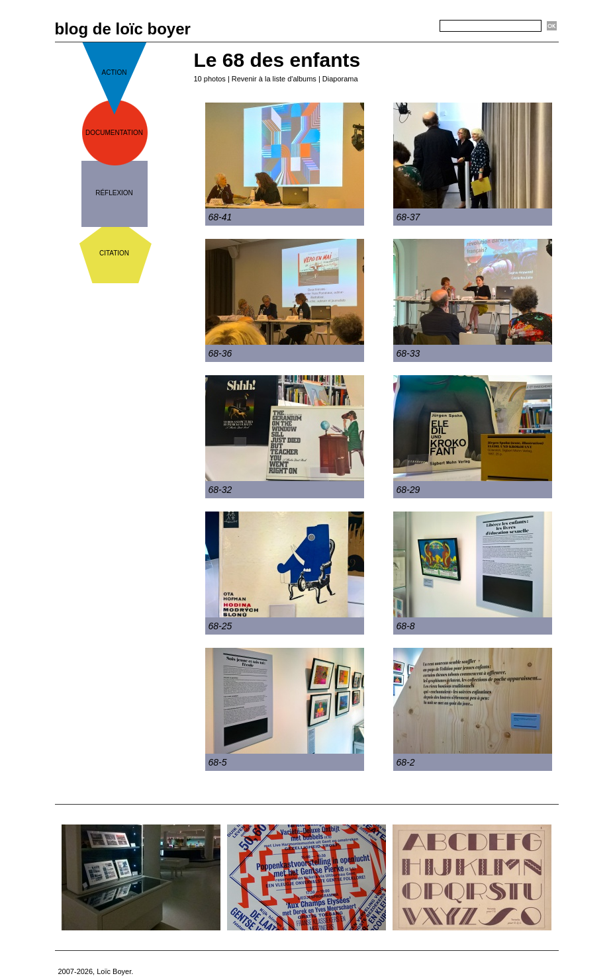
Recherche (416, 26)
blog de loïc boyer (123, 29)
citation (114, 253)
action (114, 72)
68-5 (218, 762)
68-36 (220, 353)
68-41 (220, 217)
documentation (114, 132)
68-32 (220, 489)
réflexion (114, 193)
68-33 (408, 353)
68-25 (220, 626)
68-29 (408, 489)
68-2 (406, 762)
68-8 (406, 626)
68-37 (408, 217)
